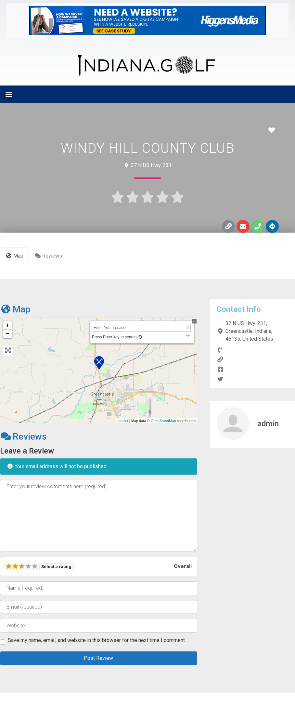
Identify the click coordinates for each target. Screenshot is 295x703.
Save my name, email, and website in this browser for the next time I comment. (97, 640)
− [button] (7, 334)
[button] (8, 94)
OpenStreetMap (163, 421)
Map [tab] (14, 256)
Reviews (23, 436)
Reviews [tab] (48, 256)
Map (15, 309)
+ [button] (7, 325)
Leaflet (123, 421)
